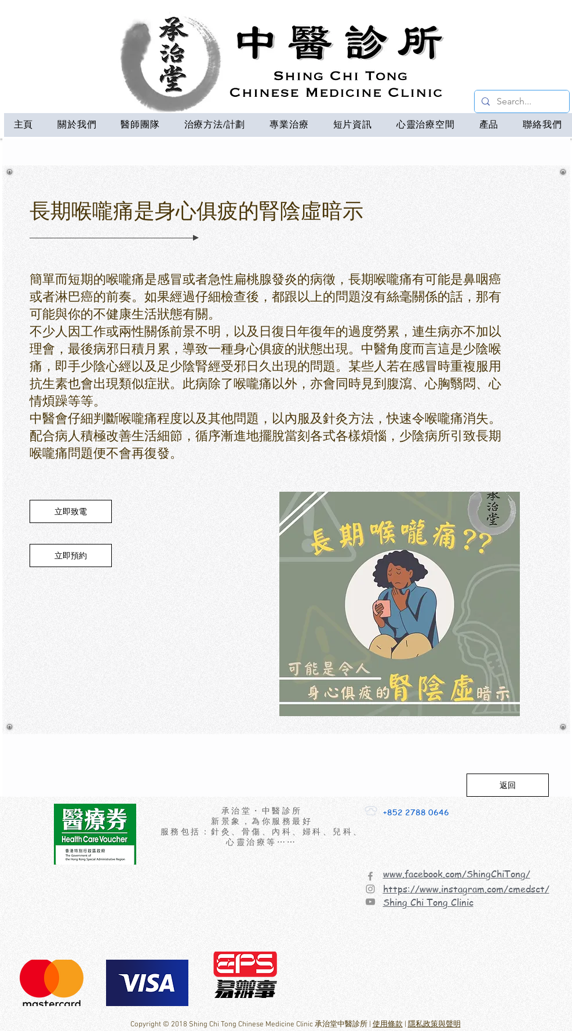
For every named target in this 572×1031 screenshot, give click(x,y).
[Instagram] (370, 889)
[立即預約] (71, 555)
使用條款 (388, 1024)
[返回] (508, 785)
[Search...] (521, 101)
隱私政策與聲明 (434, 1024)
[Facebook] (370, 876)
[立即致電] (71, 511)
